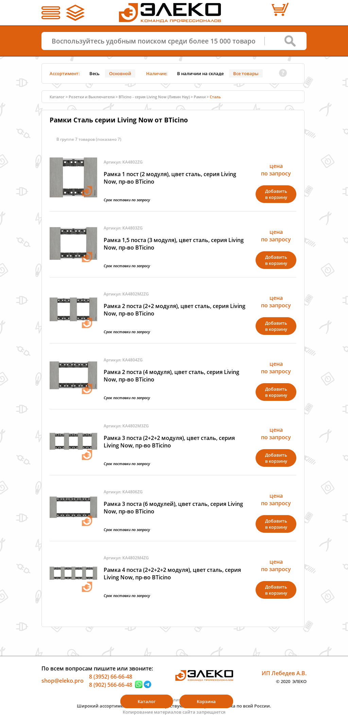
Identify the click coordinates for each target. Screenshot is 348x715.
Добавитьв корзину (276, 194)
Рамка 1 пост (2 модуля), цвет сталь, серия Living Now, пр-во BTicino (170, 177)
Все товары (246, 73)
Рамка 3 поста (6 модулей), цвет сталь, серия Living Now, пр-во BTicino (173, 507)
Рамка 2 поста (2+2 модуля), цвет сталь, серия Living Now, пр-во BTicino (174, 309)
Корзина (206, 701)
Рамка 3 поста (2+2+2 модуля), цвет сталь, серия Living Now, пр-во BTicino (169, 441)
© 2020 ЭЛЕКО (291, 681)
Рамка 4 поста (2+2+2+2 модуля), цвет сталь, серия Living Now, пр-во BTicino (172, 573)
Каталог (57, 96)
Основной (120, 73)
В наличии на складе (200, 73)
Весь (94, 73)
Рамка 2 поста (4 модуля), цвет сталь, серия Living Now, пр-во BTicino (171, 375)
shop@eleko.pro (62, 680)
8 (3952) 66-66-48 (110, 676)
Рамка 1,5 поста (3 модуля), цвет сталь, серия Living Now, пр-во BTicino (174, 243)
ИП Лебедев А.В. (284, 673)
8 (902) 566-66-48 (110, 684)
